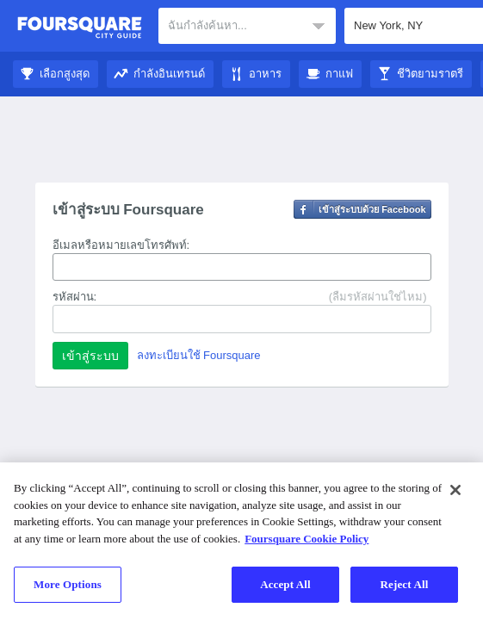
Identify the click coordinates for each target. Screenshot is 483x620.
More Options (68, 584)
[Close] (455, 490)
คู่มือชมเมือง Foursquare (79, 27)
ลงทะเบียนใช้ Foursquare (199, 355)
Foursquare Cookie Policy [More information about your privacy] (306, 538)
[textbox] (247, 26)
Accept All (285, 584)
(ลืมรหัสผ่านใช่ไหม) (378, 296)
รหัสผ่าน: (75, 296)
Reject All (405, 584)
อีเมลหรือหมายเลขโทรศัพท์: (121, 245)
